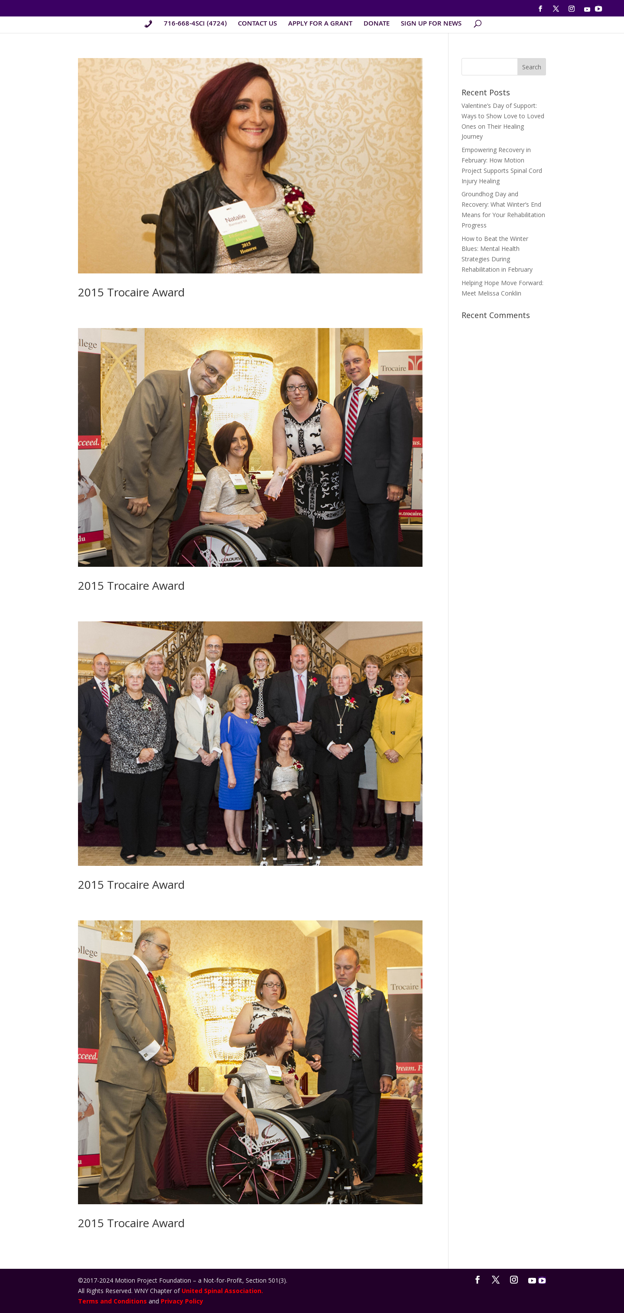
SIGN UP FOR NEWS (431, 25)
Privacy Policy (182, 1301)
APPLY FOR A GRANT (320, 25)
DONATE (377, 25)
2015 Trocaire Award (131, 292)
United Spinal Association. (222, 1291)
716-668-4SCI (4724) (195, 25)
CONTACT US (257, 25)
